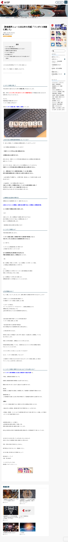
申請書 (53, 98)
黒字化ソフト (56, 57)
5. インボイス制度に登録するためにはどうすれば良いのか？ (17, 56)
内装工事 (54, 104)
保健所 (53, 107)
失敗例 (56, 97)
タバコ (58, 100)
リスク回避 (58, 107)
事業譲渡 (59, 93)
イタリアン (61, 82)
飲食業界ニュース (7, 36)
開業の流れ (55, 72)
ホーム (2, 17)
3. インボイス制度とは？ (10, 52)
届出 (61, 102)
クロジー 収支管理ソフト (57, 89)
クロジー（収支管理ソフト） (57, 61)
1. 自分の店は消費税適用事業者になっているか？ (15, 48)
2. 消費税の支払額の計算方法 (11, 50)
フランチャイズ (58, 106)
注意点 (7, 58)
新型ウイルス (61, 97)
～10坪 (63, 107)
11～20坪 (54, 109)
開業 (61, 86)
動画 (59, 102)
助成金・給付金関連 (57, 68)
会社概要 (50, 530)
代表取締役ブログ (8, 17)
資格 (63, 91)
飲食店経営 (58, 84)
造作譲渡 (54, 100)
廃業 (53, 106)
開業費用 (54, 88)
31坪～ (63, 109)
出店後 (53, 95)
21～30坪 (59, 109)
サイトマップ (4, 538)
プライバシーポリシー (12, 538)
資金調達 (59, 91)
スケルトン (58, 98)
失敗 (53, 97)
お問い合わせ (60, 2)
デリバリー (54, 102)
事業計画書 (54, 93)
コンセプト (54, 91)
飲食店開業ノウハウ (57, 74)
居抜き (53, 84)
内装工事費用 (59, 104)
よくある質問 (56, 530)
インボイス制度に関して (10, 46)
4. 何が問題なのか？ (9, 54)
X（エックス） (55, 82)
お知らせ (55, 59)
